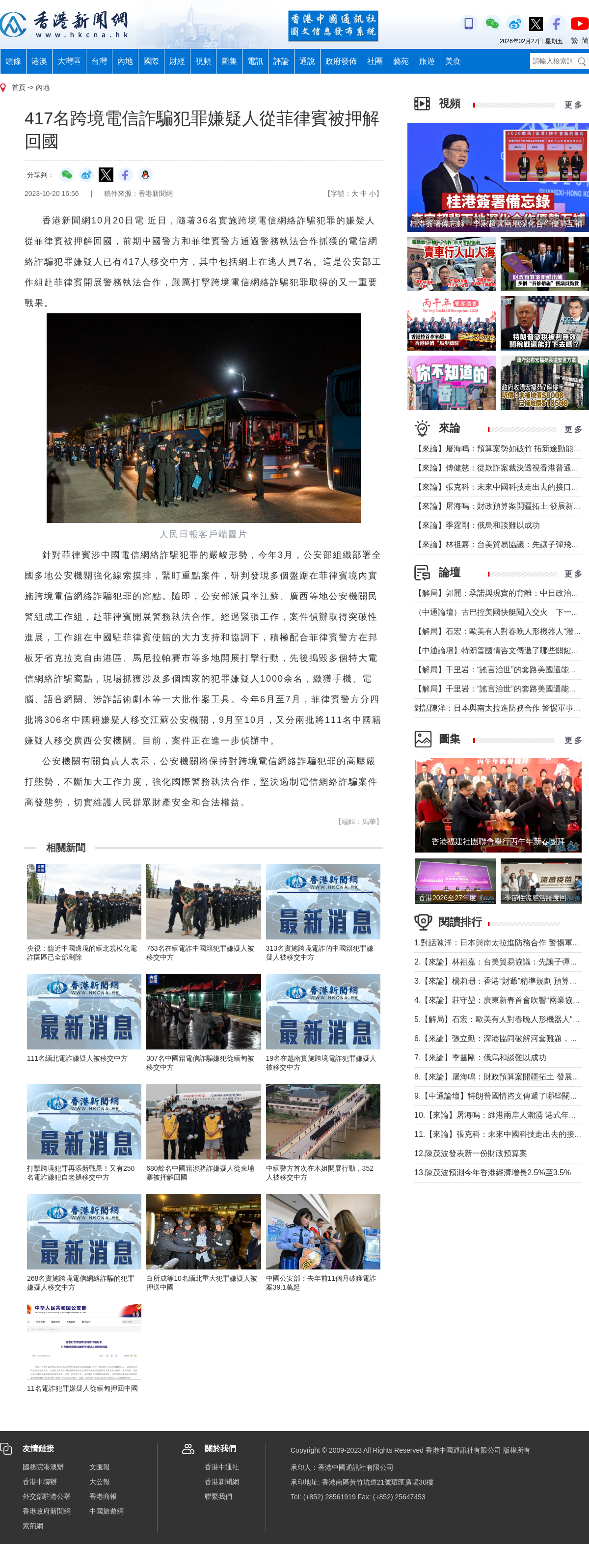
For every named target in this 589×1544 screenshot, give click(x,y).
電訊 (255, 61)
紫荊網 (33, 1526)
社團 (375, 61)
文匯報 (99, 1467)
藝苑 (401, 61)
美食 (453, 61)
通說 (307, 61)
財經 (177, 61)
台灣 (99, 61)
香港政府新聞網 (47, 1511)
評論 (281, 61)
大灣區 (69, 61)
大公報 (99, 1482)
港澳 (39, 61)
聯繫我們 (218, 1496)
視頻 (203, 61)
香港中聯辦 (40, 1482)
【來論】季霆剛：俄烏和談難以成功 (477, 525)
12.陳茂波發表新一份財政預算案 (470, 1153)
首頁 (19, 87)
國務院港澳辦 (43, 1467)
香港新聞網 (222, 1482)
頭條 (13, 61)
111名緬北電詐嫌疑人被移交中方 (77, 1058)
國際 (151, 61)
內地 (125, 61)
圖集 (229, 61)
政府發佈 (341, 61)
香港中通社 (222, 1467)
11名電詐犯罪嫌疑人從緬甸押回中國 (82, 1388)
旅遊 (427, 61)
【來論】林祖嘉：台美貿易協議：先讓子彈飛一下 (500, 544)
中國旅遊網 (106, 1511)
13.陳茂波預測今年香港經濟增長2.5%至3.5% (492, 1172)
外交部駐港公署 (47, 1496)
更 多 (573, 105)
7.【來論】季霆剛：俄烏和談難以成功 (480, 1057)
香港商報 (103, 1496)
